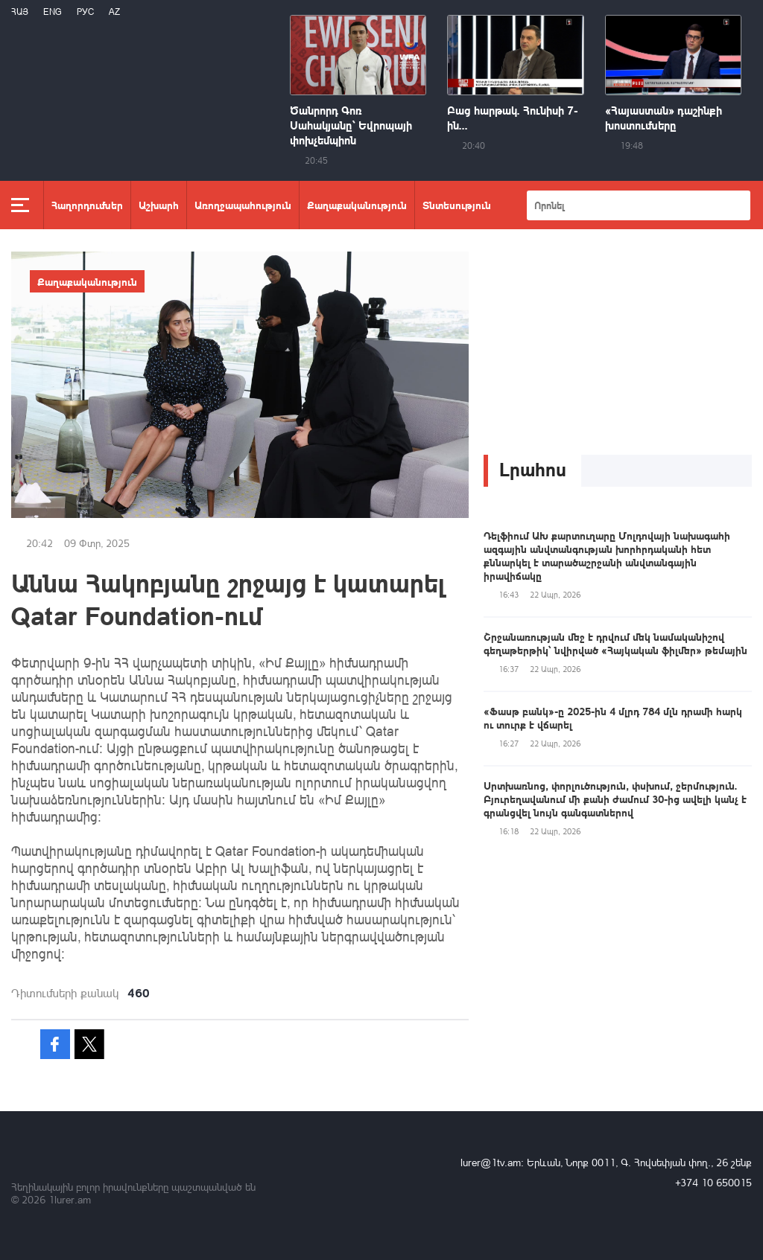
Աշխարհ (159, 204)
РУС (85, 11)
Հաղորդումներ (87, 204)
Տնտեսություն (456, 204)
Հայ (19, 11)
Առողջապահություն (242, 204)
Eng (52, 11)
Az (114, 11)
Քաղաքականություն (357, 204)
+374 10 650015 (713, 1182)
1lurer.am (69, 1199)
